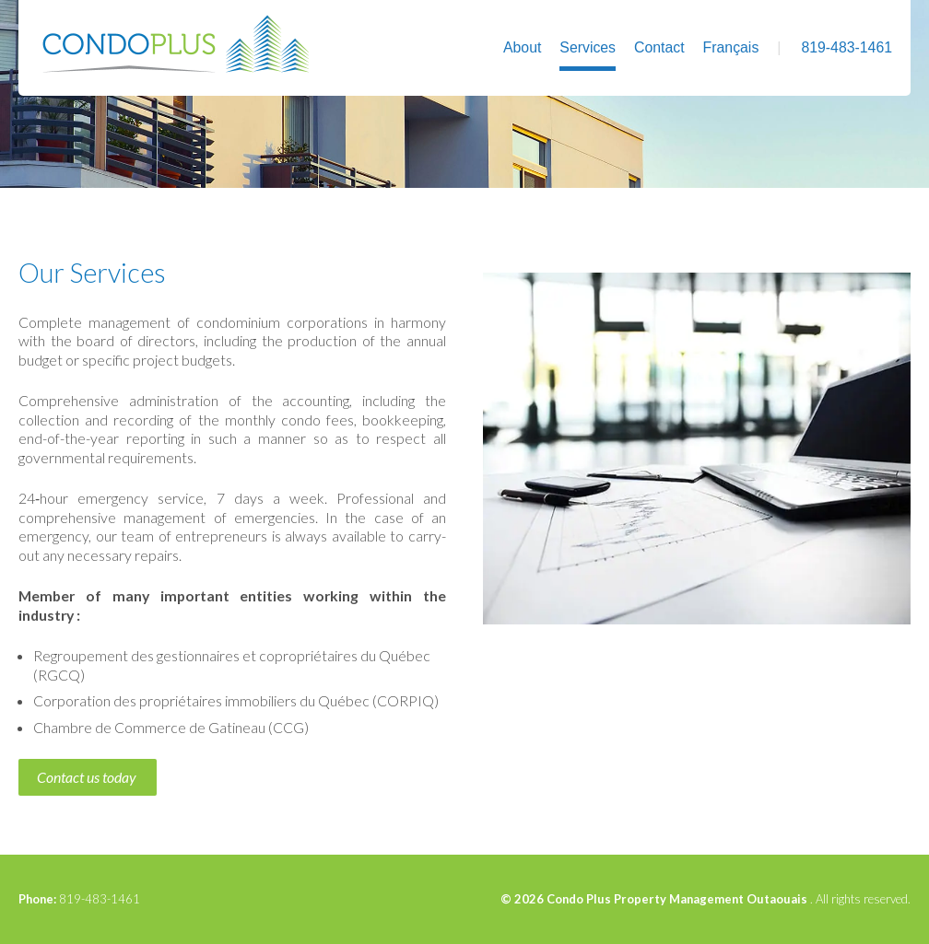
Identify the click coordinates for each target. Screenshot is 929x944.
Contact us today (86, 777)
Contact (659, 47)
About (522, 47)
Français (731, 47)
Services (587, 47)
